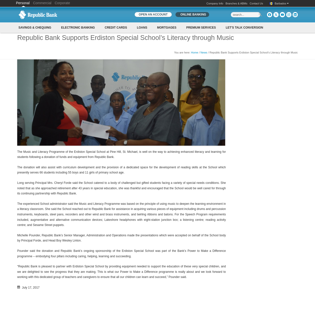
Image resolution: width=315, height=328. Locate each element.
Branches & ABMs (237, 3)
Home (194, 52)
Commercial (42, 3)
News (204, 52)
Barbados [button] (282, 3)
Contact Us (256, 3)
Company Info (214, 3)
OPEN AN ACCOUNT (153, 14)
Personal (23, 3)
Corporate (62, 3)
